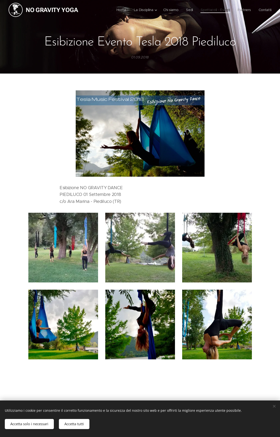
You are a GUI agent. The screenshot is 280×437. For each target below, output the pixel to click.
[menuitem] (119, 10)
